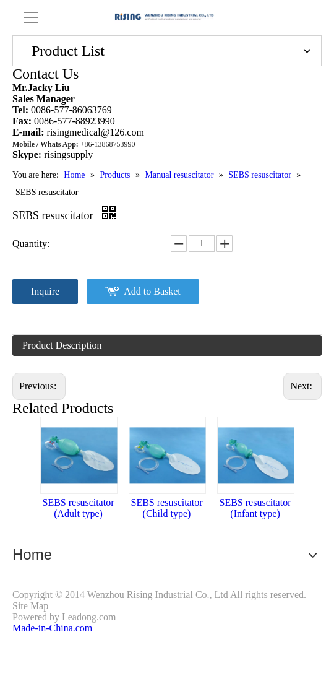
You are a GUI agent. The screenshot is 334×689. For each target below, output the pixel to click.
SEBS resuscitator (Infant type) (255, 508)
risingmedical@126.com (95, 132)
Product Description (61, 345)
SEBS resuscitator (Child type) (167, 508)
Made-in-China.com (52, 628)
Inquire (45, 291)
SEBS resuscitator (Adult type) (78, 508)
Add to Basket (152, 291)
